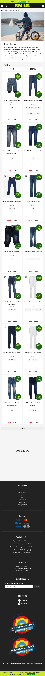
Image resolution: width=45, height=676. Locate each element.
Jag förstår (31, 674)
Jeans (21, 10)
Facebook (24, 600)
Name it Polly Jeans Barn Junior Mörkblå (33, 100)
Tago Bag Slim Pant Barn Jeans (33, 201)
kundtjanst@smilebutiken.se (22, 568)
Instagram (24, 603)
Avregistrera (19, 583)
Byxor (16, 10)
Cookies (22, 497)
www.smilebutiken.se (22, 566)
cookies (11, 672)
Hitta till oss (22, 490)
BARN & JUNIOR (8, 10)
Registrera (9, 583)
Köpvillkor (23, 495)
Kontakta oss (22, 500)
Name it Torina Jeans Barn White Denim (33, 302)
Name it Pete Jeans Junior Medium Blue (33, 150)
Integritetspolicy (22, 502)
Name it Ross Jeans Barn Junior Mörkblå (12, 201)
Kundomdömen (22, 492)
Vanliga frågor (22, 504)
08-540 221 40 (21, 550)
